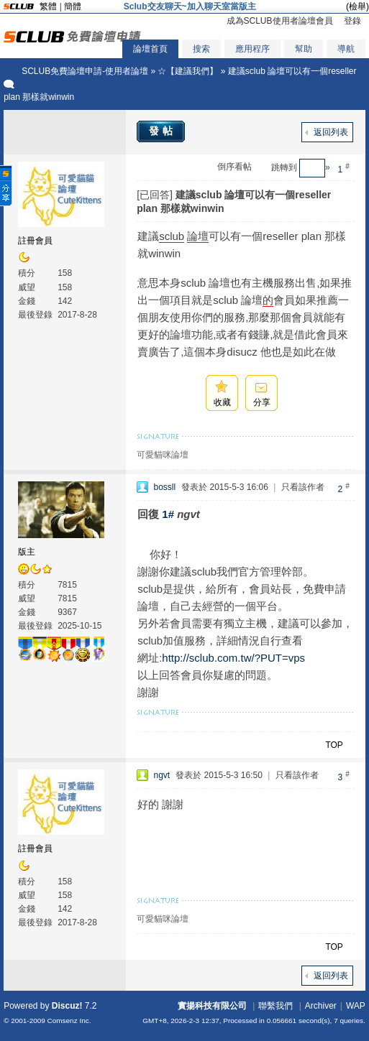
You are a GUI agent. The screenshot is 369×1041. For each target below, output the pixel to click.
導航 (346, 49)
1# (168, 514)
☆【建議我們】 (188, 71)
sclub (171, 236)
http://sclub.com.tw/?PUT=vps (233, 658)
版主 (26, 552)
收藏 (222, 402)
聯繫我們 (275, 1006)
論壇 (198, 236)
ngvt (161, 775)
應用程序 (252, 49)
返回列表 (331, 132)
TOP (333, 745)
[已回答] (155, 194)
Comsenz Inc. (69, 1020)
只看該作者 (302, 487)
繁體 (48, 6)
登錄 (352, 21)
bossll (164, 487)
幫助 (303, 49)
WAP (355, 1006)
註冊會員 (35, 241)
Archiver (321, 1006)
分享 (261, 402)
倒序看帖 (234, 167)
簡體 (72, 6)
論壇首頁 (150, 49)
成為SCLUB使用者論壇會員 (280, 21)
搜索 (201, 49)
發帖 (162, 131)
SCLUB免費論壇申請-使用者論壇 (85, 71)
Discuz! (67, 1006)
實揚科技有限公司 (212, 1006)
